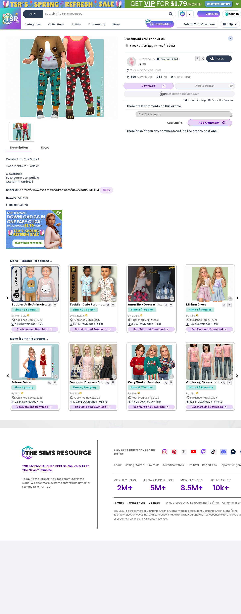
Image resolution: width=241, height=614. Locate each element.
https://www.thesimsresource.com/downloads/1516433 (60, 190)
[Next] (238, 298)
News (116, 24)
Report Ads (209, 465)
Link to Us (153, 465)
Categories (33, 24)
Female (158, 45)
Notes (45, 148)
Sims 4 (134, 45)
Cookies (154, 503)
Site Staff (193, 465)
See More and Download (32, 329)
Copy (106, 190)
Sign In (231, 13)
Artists (76, 24)
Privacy (119, 503)
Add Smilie (174, 123)
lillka (142, 64)
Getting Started (134, 465)
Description (19, 148)
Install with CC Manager (182, 94)
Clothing (146, 45)
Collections (56, 24)
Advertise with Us (173, 465)
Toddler (170, 45)
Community (96, 24)
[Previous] (8, 298)
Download (148, 86)
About (118, 465)
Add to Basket (204, 85)
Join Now (212, 14)
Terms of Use (136, 503)
